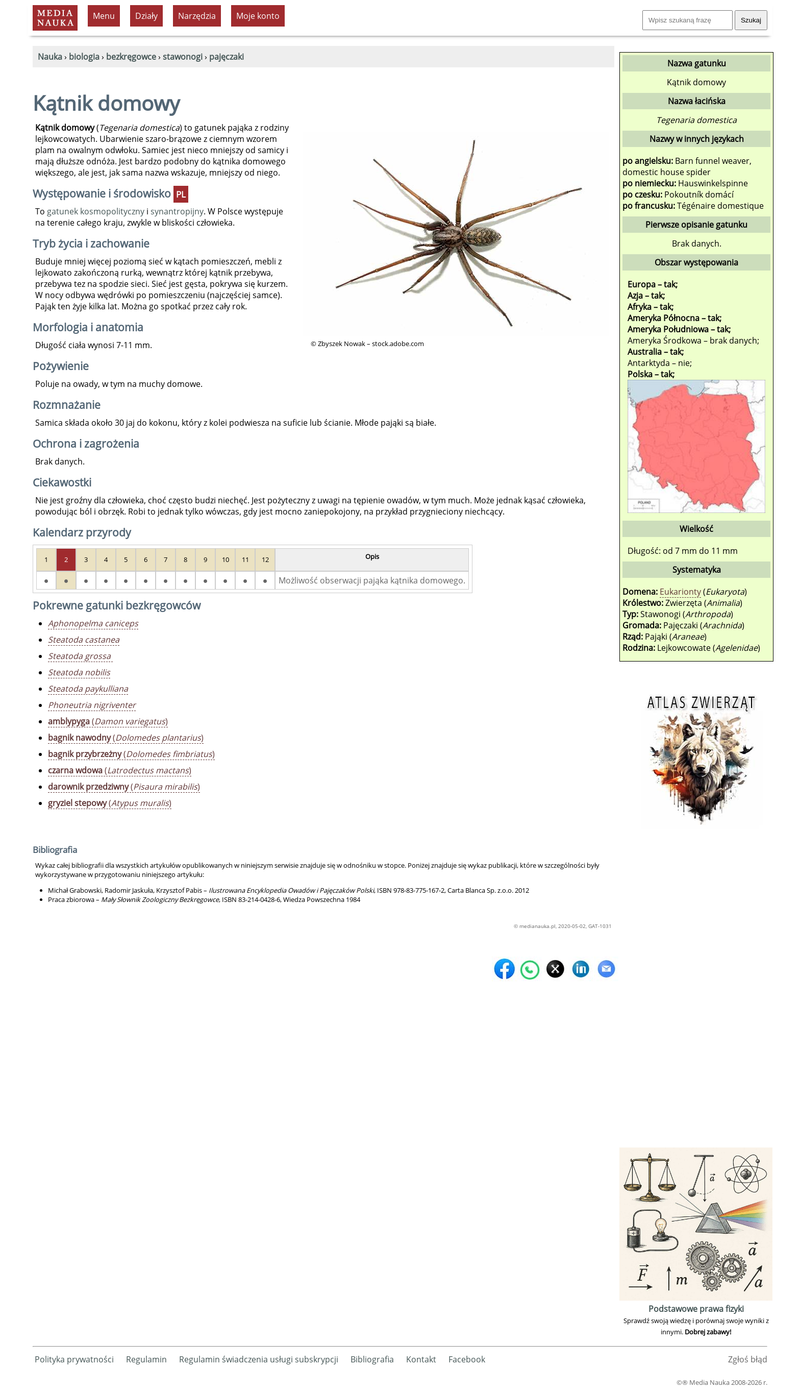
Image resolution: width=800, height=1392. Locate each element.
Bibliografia (372, 1359)
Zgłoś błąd (747, 1359)
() (108, 721)
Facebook (466, 1359)
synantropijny (177, 211)
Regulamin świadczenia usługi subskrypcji (258, 1359)
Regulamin (146, 1359)
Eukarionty (680, 591)
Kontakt (421, 1359)
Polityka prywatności (74, 1359)
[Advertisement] (695, 992)
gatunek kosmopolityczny (95, 211)
